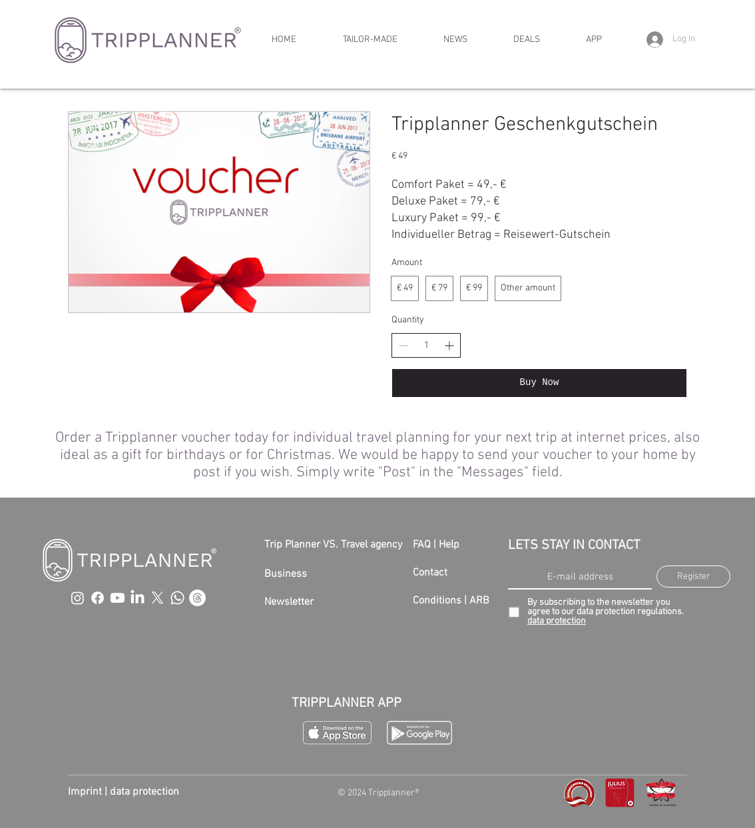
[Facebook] (97, 598)
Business (285, 574)
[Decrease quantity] (403, 345)
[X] (157, 598)
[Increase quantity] (449, 345)
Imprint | (89, 792)
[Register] (693, 577)
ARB (479, 601)
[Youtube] (117, 598)
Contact (430, 573)
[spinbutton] (426, 345)
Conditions (437, 601)
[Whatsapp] (177, 598)
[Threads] (197, 598)
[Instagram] (77, 598)
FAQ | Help (436, 545)
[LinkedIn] (137, 598)
